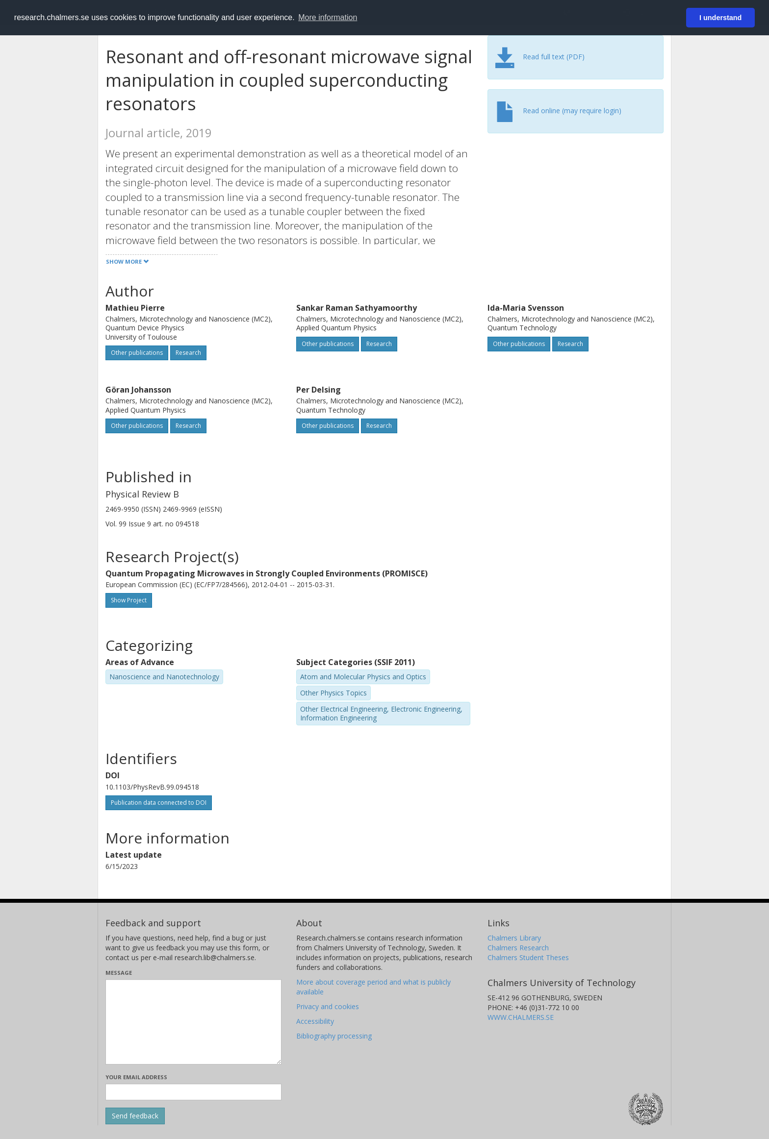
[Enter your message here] (193, 1022)
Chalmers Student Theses (528, 957)
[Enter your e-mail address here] (193, 1092)
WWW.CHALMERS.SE (520, 1017)
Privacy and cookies (327, 1006)
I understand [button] (720, 18)
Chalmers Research (518, 947)
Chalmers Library (514, 937)
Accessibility (315, 1021)
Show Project (129, 600)
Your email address (136, 1077)
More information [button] (327, 17)
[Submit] (135, 1116)
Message (118, 972)
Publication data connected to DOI (158, 802)
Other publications (137, 352)
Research (188, 352)
